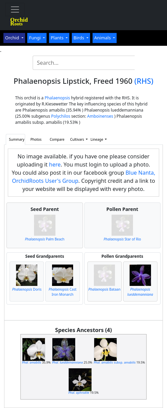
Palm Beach (44, 239)
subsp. (115, 362)
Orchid (12, 38)
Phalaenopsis (57, 98)
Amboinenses (100, 116)
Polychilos (60, 116)
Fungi (35, 38)
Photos (35, 139)
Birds (79, 38)
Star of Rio (122, 239)
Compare (57, 139)
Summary (16, 139)
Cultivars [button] (77, 139)
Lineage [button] (97, 139)
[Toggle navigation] (14, 9)
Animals (103, 38)
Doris (26, 289)
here (55, 164)
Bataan (104, 289)
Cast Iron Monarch (63, 292)
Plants (58, 38)
